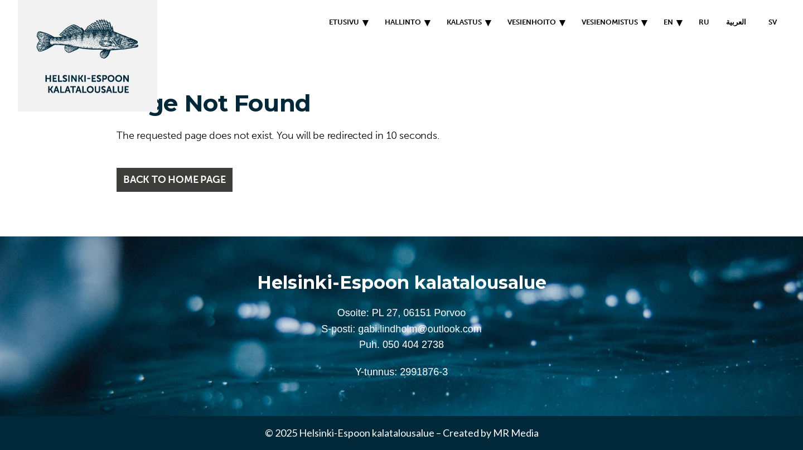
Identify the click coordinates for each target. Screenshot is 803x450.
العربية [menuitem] (736, 22)
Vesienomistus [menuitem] (610, 22)
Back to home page (174, 179)
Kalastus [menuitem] (464, 22)
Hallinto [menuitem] (403, 22)
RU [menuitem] (704, 22)
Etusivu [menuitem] (344, 22)
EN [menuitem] (668, 22)
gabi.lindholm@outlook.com (419, 329)
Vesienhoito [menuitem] (531, 22)
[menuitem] (769, 22)
